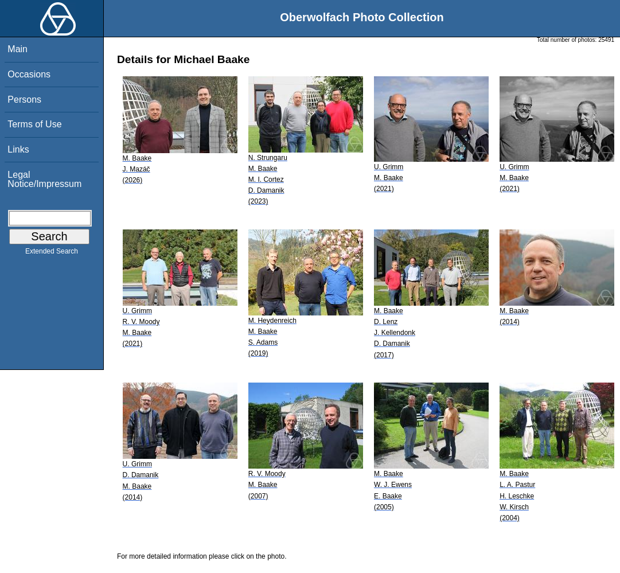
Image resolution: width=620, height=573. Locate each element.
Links (18, 149)
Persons (24, 99)
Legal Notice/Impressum (44, 179)
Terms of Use (34, 124)
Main (17, 49)
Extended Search (51, 253)
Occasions (28, 74)
